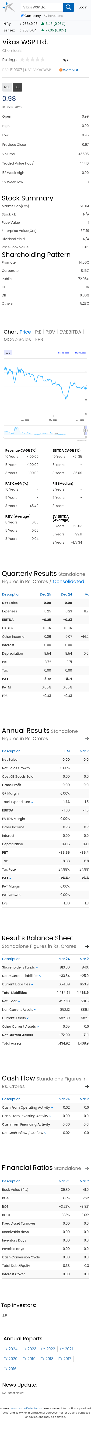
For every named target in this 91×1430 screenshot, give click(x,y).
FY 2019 (28, 1358)
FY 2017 (64, 1358)
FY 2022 (48, 1349)
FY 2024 (11, 1349)
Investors (55, 16)
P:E (38, 332)
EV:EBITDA (70, 332)
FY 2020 (11, 1358)
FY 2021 (66, 1349)
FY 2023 (29, 1349)
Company (32, 16)
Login (83, 7)
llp (4, 1315)
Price (25, 332)
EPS (39, 339)
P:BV (50, 332)
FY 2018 (46, 1358)
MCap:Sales (17, 339)
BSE (17, 87)
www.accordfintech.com (26, 1408)
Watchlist (70, 70)
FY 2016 (10, 1369)
